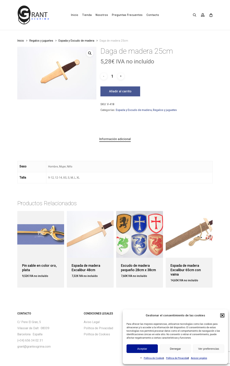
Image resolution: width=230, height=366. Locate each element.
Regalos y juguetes (41, 40)
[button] (222, 315)
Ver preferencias (208, 348)
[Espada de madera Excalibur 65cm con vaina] (189, 234)
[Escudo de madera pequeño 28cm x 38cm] (139, 234)
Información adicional (115, 139)
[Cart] (211, 15)
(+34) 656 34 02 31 (30, 340)
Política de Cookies (154, 358)
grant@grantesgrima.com (34, 346)
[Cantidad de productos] (112, 76)
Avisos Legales (199, 358)
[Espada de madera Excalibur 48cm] (90, 234)
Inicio (20, 40)
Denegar (175, 348)
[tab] (115, 139)
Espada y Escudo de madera (76, 40)
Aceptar (142, 348)
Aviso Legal (92, 322)
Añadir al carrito (120, 91)
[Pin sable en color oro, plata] (40, 234)
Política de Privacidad (177, 358)
